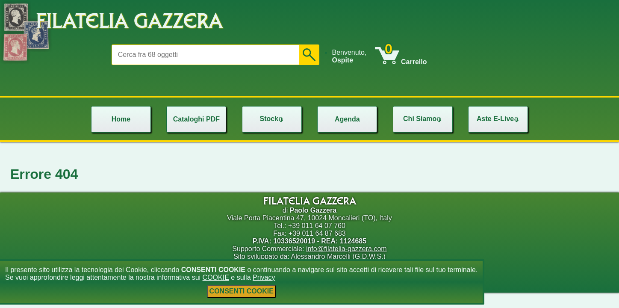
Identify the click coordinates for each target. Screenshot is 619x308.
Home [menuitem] (121, 119)
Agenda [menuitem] (347, 119)
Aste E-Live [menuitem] (499, 118)
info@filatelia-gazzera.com (346, 248)
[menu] (353, 56)
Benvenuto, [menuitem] (349, 56)
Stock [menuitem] (272, 118)
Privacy (264, 277)
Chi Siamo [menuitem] (423, 118)
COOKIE (216, 277)
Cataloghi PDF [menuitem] (196, 119)
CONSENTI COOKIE (241, 291)
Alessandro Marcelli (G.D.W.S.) (338, 256)
